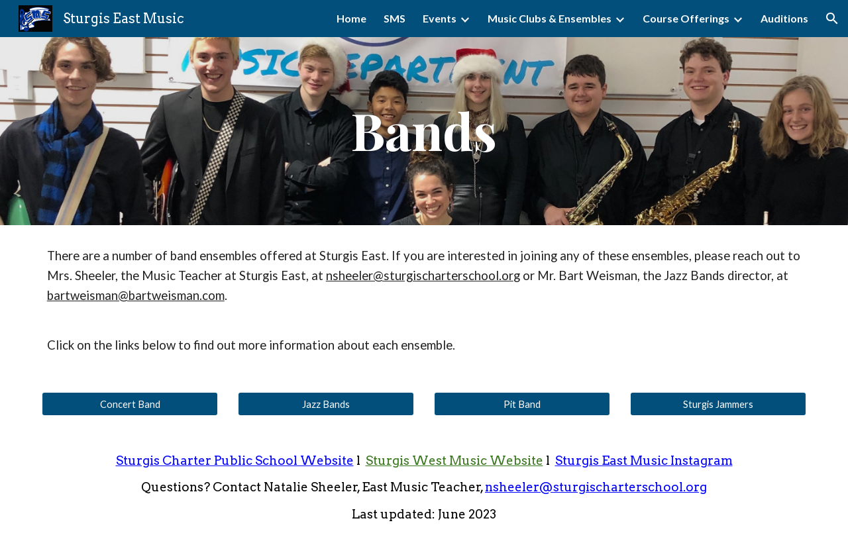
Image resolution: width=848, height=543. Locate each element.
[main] (424, 131)
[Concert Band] (129, 404)
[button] (832, 18)
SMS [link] (394, 18)
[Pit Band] (522, 404)
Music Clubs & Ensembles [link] (549, 18)
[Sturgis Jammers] (718, 404)
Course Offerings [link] (686, 18)
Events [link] (439, 18)
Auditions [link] (784, 18)
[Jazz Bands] (325, 404)
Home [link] (351, 18)
